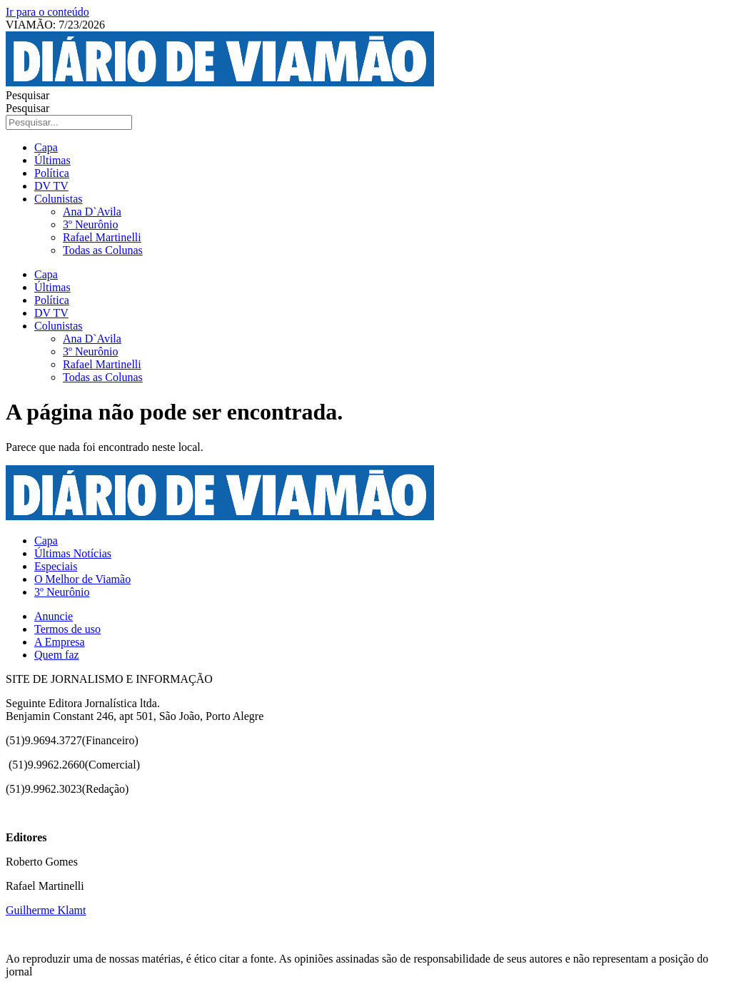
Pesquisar (27, 95)
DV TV (51, 186)
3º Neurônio (90, 224)
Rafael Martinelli (102, 237)
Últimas (52, 160)
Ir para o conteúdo (47, 12)
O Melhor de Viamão (82, 579)
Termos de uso (67, 629)
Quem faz (56, 655)
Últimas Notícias (72, 553)
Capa (46, 147)
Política (51, 173)
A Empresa (59, 642)
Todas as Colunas (103, 250)
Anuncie (53, 616)
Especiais (55, 566)
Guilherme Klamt (46, 910)
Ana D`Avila (92, 212)
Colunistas (58, 199)
